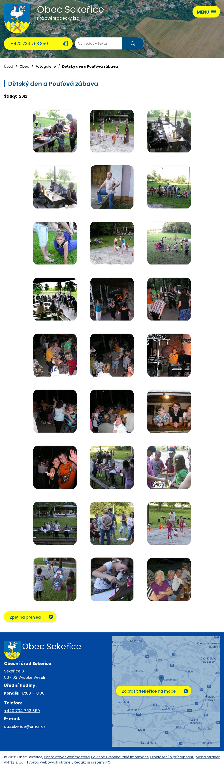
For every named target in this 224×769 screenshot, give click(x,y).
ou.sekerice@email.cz (25, 726)
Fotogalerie (45, 66)
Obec (24, 66)
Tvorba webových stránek (49, 762)
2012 (23, 96)
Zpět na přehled (25, 617)
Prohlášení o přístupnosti (172, 757)
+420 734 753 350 (29, 43)
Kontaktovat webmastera (67, 757)
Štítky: (10, 96)
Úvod (8, 66)
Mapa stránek (208, 757)
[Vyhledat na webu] (92, 43)
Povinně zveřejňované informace (120, 757)
